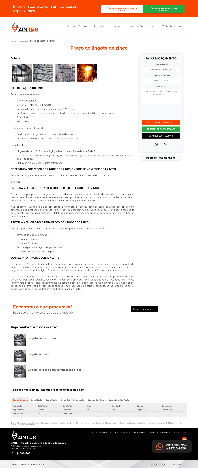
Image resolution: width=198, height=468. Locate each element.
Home (71, 27)
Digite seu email (161, 64)
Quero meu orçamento (144, 308)
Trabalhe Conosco (174, 27)
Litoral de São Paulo (121, 399)
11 (21, 452)
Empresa (84, 27)
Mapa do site (180, 432)
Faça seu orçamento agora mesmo (122, 9)
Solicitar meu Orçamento (161, 122)
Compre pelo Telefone (161, 135)
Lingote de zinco (38, 353)
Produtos (99, 27)
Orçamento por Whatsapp (161, 129)
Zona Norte (37, 399)
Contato (153, 27)
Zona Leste (80, 399)
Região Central (20, 399)
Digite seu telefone (161, 75)
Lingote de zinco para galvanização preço (55, 369)
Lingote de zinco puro (42, 337)
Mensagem (161, 86)
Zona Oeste (52, 399)
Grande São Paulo (99, 399)
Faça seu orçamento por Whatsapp (164, 9)
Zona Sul (66, 399)
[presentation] (161, 111)
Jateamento (116, 27)
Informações (136, 27)
